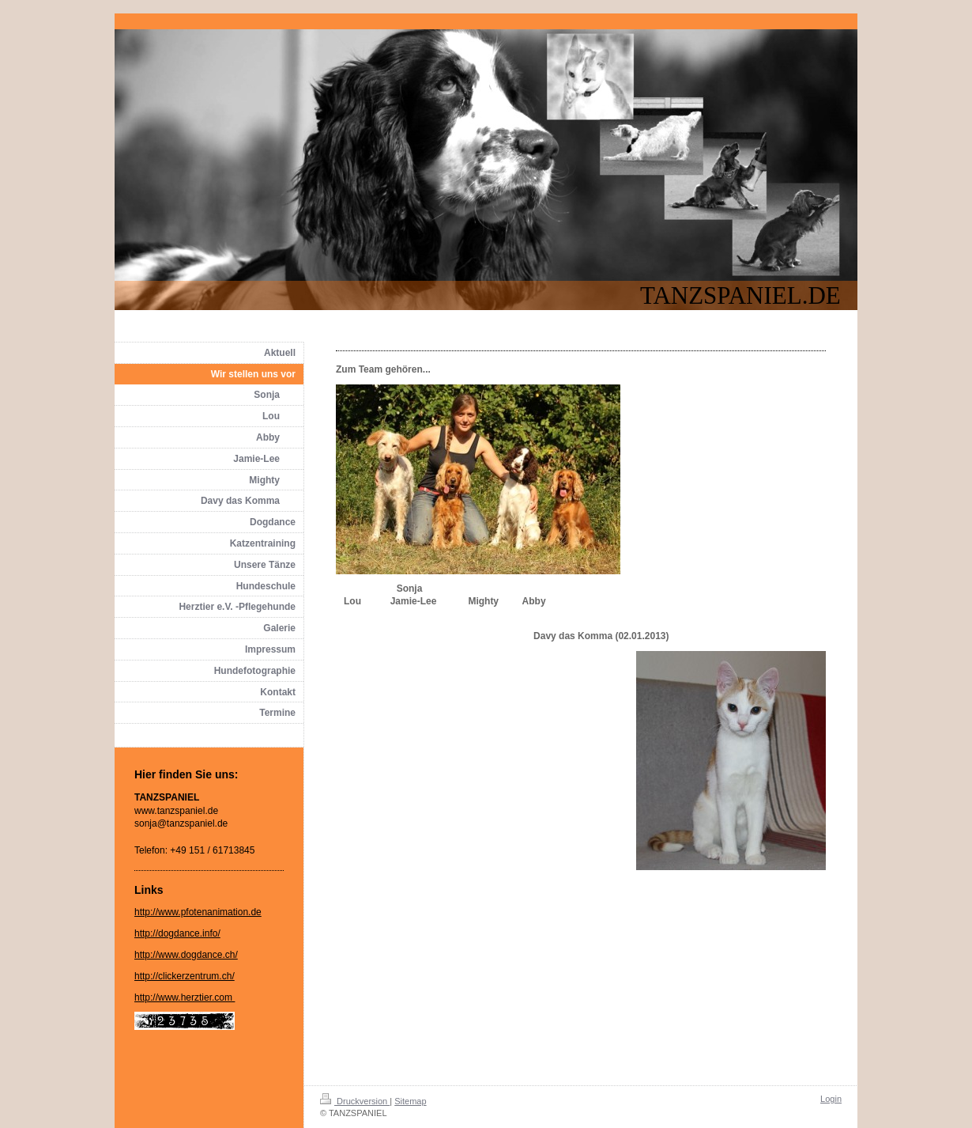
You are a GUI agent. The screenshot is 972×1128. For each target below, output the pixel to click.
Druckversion (355, 1101)
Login (831, 1098)
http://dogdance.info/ (177, 933)
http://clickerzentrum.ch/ (184, 976)
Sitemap (410, 1101)
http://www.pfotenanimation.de (198, 912)
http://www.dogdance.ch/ (186, 954)
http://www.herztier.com (184, 997)
